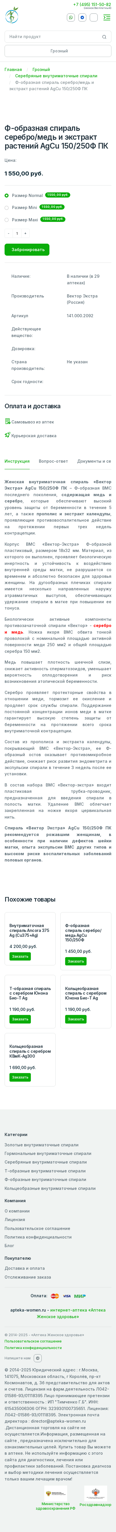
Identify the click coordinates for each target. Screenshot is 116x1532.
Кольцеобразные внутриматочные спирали (50, 1188)
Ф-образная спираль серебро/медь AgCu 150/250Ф (83, 932)
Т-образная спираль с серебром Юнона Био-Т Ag (30, 993)
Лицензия (15, 1219)
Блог (9, 1245)
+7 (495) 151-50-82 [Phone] (92, 4)
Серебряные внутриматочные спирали (56, 75)
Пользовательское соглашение (37, 1228)
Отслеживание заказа (28, 1277)
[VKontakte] (94, 17)
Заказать (20, 956)
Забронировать (28, 249)
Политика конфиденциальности (38, 1237)
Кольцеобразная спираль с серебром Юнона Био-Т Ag (85, 993)
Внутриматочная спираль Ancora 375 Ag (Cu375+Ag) (29, 930)
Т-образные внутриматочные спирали (45, 1170)
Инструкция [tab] (17, 461)
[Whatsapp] (71, 17)
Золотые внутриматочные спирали (42, 1144)
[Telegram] (82, 17)
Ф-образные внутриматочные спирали (45, 1179)
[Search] (104, 37)
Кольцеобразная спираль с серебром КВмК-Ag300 (30, 1051)
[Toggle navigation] (106, 17)
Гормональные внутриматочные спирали (48, 1153)
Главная (13, 69)
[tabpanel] (58, 671)
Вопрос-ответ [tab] (53, 461)
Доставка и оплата (25, 1268)
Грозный (41, 69)
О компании (17, 1210)
